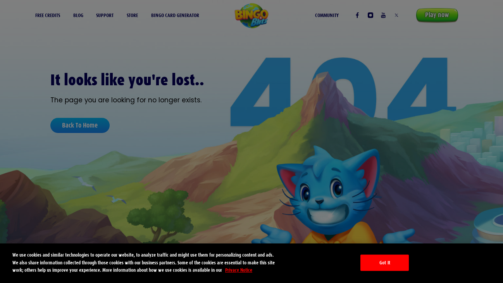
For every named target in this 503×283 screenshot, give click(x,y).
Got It (384, 263)
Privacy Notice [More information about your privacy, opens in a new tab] (238, 270)
